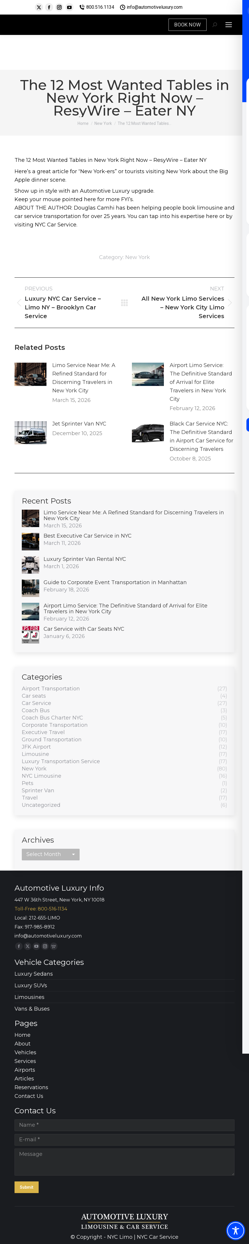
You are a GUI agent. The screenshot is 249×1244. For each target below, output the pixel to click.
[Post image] (30, 374)
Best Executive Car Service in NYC (88, 536)
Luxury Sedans (34, 974)
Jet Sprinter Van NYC (79, 424)
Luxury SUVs (31, 985)
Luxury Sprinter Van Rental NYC (85, 559)
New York (137, 257)
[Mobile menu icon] (228, 25)
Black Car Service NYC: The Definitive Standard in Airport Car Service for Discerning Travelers (201, 436)
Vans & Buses (32, 1009)
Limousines (29, 997)
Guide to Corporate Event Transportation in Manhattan (115, 582)
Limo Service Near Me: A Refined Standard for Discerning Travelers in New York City (83, 378)
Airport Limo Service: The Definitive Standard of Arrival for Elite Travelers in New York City (201, 382)
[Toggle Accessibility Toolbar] (236, 1231)
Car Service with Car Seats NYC (84, 629)
